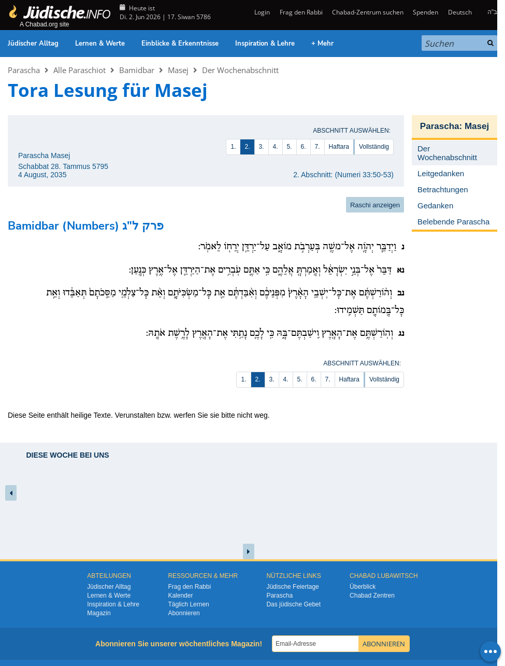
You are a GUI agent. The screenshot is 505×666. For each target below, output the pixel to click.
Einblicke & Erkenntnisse (180, 43)
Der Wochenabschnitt (240, 70)
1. (233, 146)
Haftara (339, 146)
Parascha (24, 70)
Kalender (180, 595)
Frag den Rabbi (301, 12)
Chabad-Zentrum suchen (367, 12)
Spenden (425, 12)
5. (289, 146)
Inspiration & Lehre (265, 43)
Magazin (98, 613)
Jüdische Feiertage (292, 586)
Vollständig (374, 146)
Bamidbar (136, 70)
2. (247, 146)
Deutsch (460, 12)
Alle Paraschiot (79, 70)
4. (275, 146)
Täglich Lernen (188, 604)
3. (261, 146)
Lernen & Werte (100, 43)
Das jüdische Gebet (293, 604)
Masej (178, 70)
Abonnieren (183, 613)
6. (303, 146)
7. (317, 146)
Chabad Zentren (372, 595)
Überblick (363, 586)
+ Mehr (322, 43)
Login (261, 12)
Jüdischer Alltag (33, 43)
